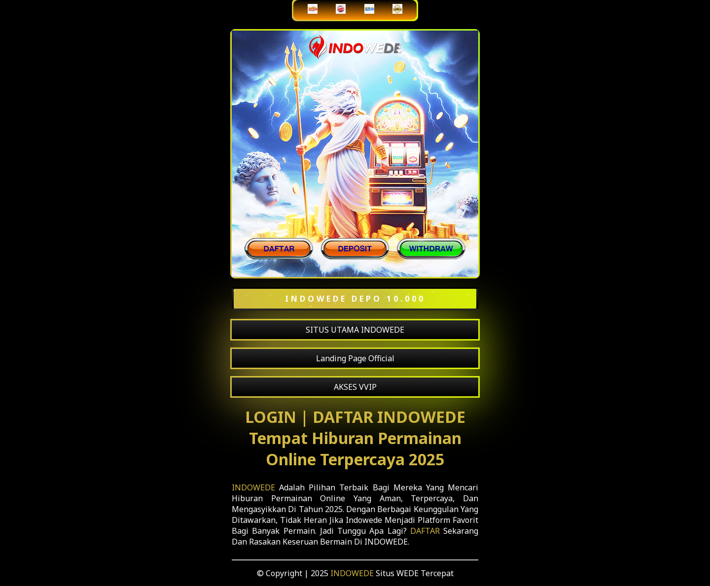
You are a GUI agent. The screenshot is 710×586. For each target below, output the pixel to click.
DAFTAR (425, 530)
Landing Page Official (355, 358)
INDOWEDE (253, 487)
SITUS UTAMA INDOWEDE (355, 329)
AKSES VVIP (355, 386)
